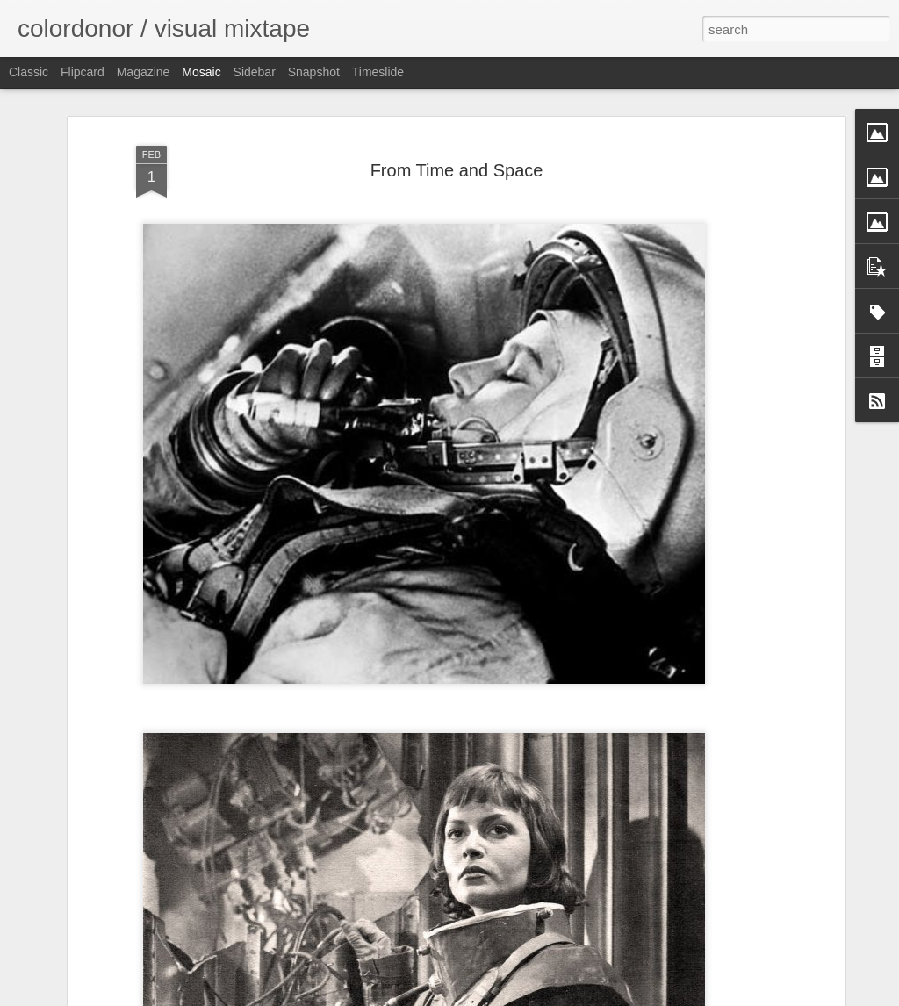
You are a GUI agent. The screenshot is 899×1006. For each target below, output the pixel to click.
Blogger (504, 996)
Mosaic (201, 72)
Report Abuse (556, 996)
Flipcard (82, 72)
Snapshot (314, 72)
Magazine (143, 72)
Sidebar (255, 72)
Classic (28, 72)
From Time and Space (456, 119)
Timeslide (378, 72)
